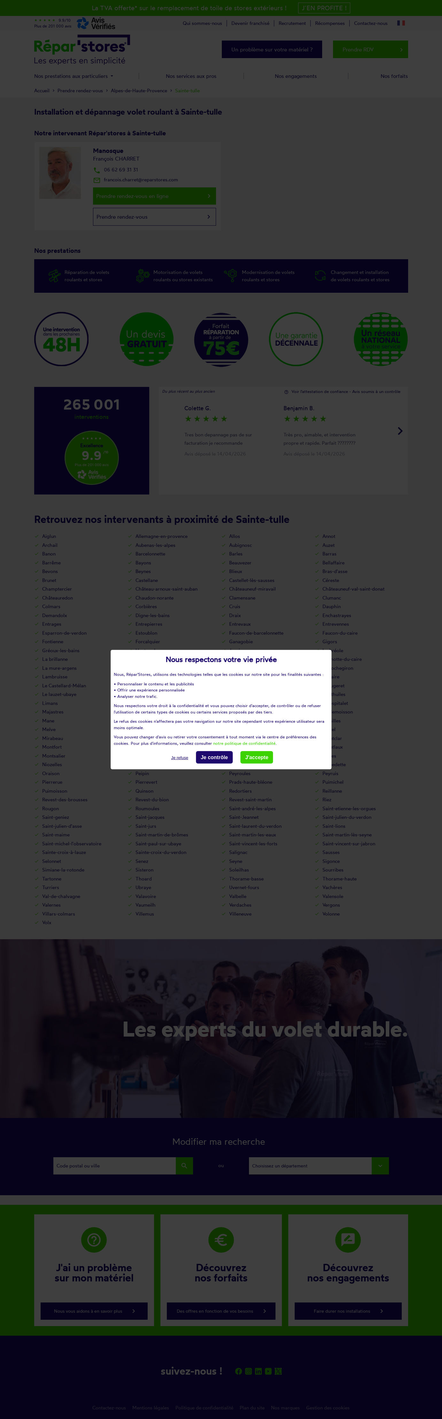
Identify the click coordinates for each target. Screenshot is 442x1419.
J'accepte (256, 757)
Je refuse (179, 757)
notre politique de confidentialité (244, 742)
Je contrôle (214, 757)
